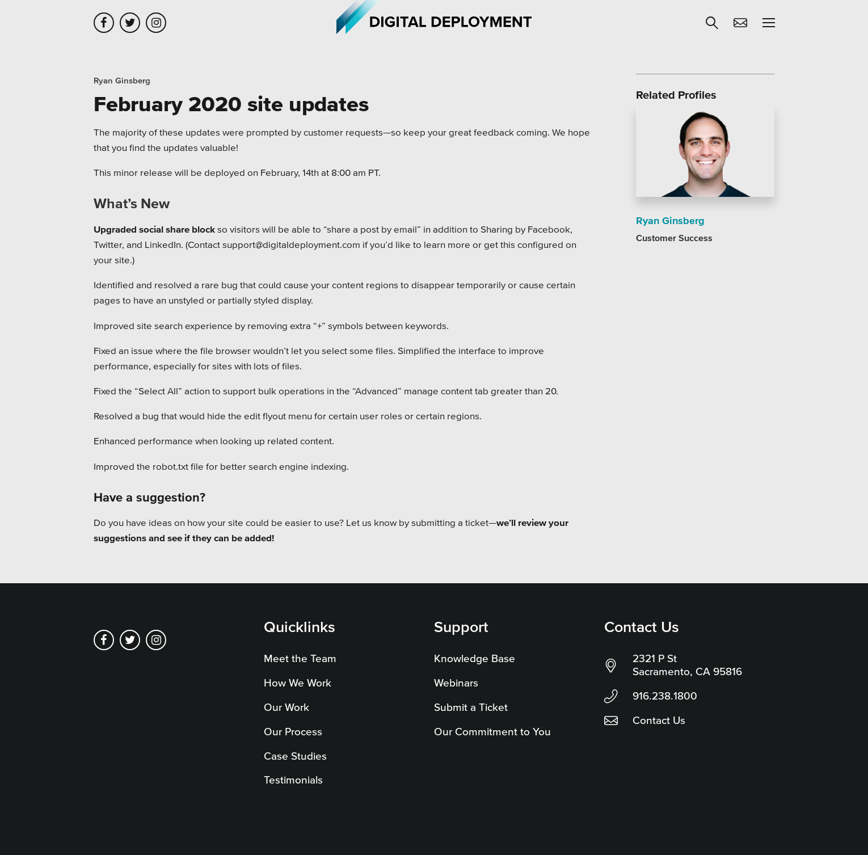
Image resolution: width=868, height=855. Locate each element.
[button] (712, 22)
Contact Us (659, 720)
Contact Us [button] (740, 22)
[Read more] (705, 152)
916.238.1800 (665, 696)
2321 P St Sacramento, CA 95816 (687, 664)
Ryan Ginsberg (122, 80)
